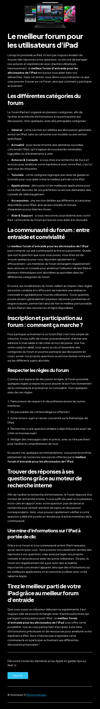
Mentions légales (36, 694)
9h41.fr (17, 675)
